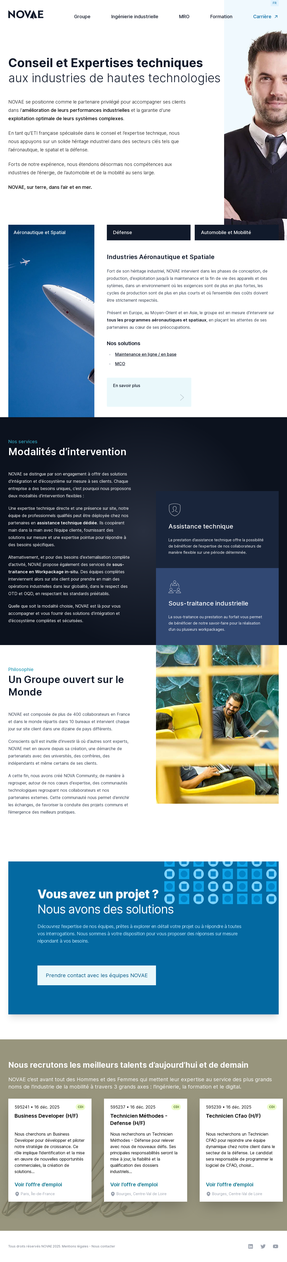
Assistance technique (200, 526)
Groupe (82, 16)
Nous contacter (103, 1246)
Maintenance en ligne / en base (146, 354)
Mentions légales (75, 1246)
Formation (221, 16)
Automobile (226, 232)
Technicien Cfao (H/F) (233, 1116)
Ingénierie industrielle (134, 16)
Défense (122, 232)
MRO (184, 16)
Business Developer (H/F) (46, 1116)
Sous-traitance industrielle (208, 603)
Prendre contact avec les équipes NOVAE (97, 975)
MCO (120, 363)
